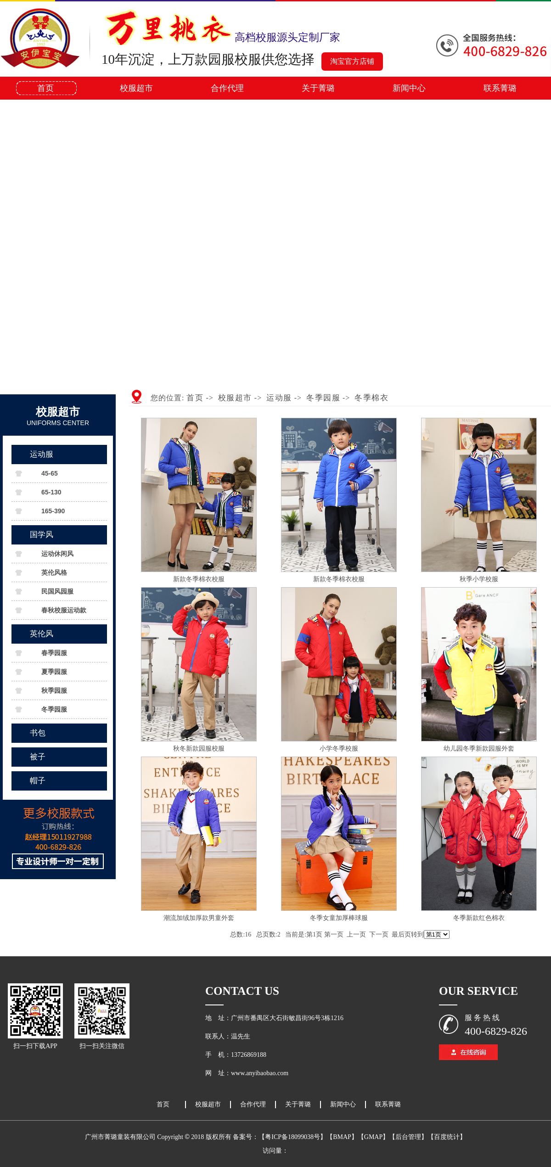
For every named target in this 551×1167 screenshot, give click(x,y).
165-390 (53, 511)
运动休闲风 (57, 553)
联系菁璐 (500, 88)
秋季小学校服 (479, 579)
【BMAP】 (342, 1136)
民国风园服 (57, 591)
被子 (37, 756)
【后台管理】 (408, 1136)
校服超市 (136, 88)
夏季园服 (54, 671)
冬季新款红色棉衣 (479, 918)
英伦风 (41, 633)
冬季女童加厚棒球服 (339, 918)
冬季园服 (54, 709)
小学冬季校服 (339, 748)
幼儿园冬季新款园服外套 (479, 748)
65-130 (51, 492)
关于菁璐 (318, 88)
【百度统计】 (446, 1136)
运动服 (41, 454)
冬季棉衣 (371, 397)
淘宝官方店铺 (352, 61)
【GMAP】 (373, 1136)
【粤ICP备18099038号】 (292, 1136)
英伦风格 (54, 572)
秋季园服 (54, 690)
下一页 (378, 934)
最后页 (401, 934)
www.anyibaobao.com (259, 1073)
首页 (45, 88)
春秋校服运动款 (63, 610)
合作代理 (227, 88)
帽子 (37, 780)
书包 (37, 733)
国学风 (41, 534)
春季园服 (54, 652)
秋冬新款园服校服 (199, 748)
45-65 (49, 473)
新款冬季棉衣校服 (199, 579)
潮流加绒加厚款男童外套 (198, 918)
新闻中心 (409, 88)
